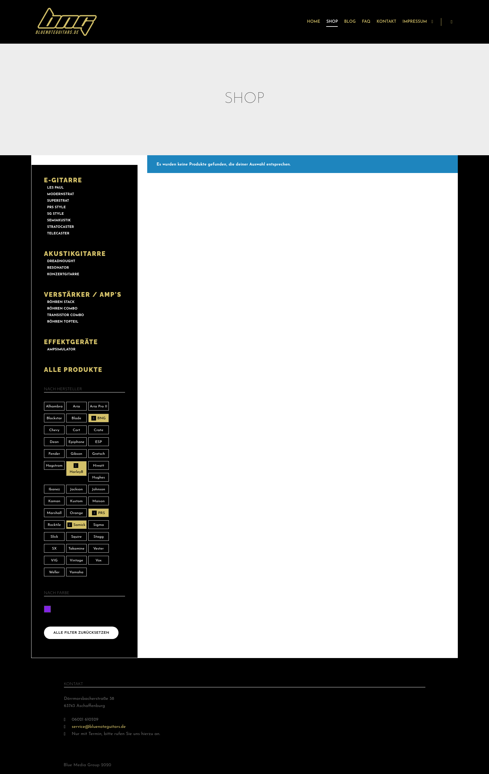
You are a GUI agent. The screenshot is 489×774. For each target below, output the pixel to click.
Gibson (76, 454)
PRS (101, 513)
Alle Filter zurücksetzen (81, 633)
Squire (76, 537)
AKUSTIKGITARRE (75, 253)
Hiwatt (98, 466)
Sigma (98, 525)
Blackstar (54, 418)
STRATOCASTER (60, 227)
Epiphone (76, 442)
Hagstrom (54, 466)
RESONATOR (58, 268)
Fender (54, 454)
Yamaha (77, 572)
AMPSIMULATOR (61, 349)
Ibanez (54, 489)
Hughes (98, 477)
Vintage (76, 560)
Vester (98, 548)
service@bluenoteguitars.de (95, 726)
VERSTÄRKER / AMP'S (83, 294)
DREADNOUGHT (61, 261)
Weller (54, 572)
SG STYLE (55, 214)
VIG (54, 560)
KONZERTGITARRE (63, 274)
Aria (76, 406)
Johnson (98, 489)
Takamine (76, 548)
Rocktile (54, 525)
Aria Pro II (98, 406)
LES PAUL (55, 188)
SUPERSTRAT (58, 201)
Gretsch (98, 454)
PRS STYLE (56, 207)
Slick (54, 537)
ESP (98, 442)
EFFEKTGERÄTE (71, 342)
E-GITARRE (63, 180)
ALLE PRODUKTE (73, 369)
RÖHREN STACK (61, 302)
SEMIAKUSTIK (59, 220)
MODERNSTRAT (60, 194)
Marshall (54, 513)
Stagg (99, 537)
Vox (98, 560)
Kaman (54, 501)
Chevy (54, 430)
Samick (79, 525)
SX (54, 548)
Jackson (76, 489)
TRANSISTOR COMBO (65, 315)
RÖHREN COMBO (62, 308)
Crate (98, 430)
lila (47, 609)
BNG (101, 418)
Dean (54, 442)
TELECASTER (58, 233)
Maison (98, 501)
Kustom (76, 501)
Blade (76, 418)
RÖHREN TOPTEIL (62, 322)
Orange (76, 513)
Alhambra (54, 406)
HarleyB (76, 472)
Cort (76, 430)
